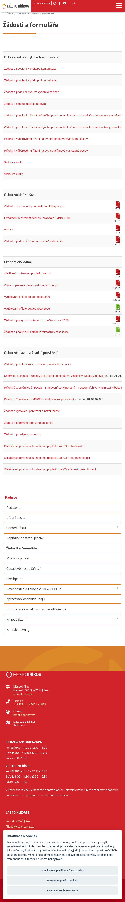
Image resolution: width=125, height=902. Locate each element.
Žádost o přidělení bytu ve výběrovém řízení (32, 92)
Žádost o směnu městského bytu (25, 103)
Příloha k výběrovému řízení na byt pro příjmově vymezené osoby (46, 138)
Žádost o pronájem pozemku (22, 434)
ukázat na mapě (23, 694)
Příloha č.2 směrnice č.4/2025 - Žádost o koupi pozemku (40, 399)
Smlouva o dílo (13, 162)
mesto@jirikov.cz (24, 715)
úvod (10, 13)
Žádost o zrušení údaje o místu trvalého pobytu (34, 206)
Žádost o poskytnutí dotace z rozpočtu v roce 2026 (36, 320)
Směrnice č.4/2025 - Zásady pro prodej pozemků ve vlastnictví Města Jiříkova (53, 375)
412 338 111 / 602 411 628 (29, 704)
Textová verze (42, 3)
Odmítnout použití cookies (62, 880)
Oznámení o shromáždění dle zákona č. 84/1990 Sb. (37, 217)
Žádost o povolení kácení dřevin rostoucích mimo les (37, 364)
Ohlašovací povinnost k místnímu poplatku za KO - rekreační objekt (47, 457)
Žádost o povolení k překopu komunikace (30, 68)
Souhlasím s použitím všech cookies (62, 870)
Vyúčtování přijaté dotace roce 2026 (27, 296)
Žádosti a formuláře (42, 13)
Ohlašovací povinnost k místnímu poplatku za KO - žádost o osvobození (50, 469)
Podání (8, 229)
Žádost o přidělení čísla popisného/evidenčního (34, 241)
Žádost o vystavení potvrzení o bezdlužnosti (32, 411)
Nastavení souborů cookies (62, 890)
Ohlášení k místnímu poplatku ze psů (27, 273)
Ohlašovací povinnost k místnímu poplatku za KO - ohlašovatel (44, 446)
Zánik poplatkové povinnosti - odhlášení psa (32, 285)
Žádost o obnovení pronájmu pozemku (28, 422)
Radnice (21, 13)
